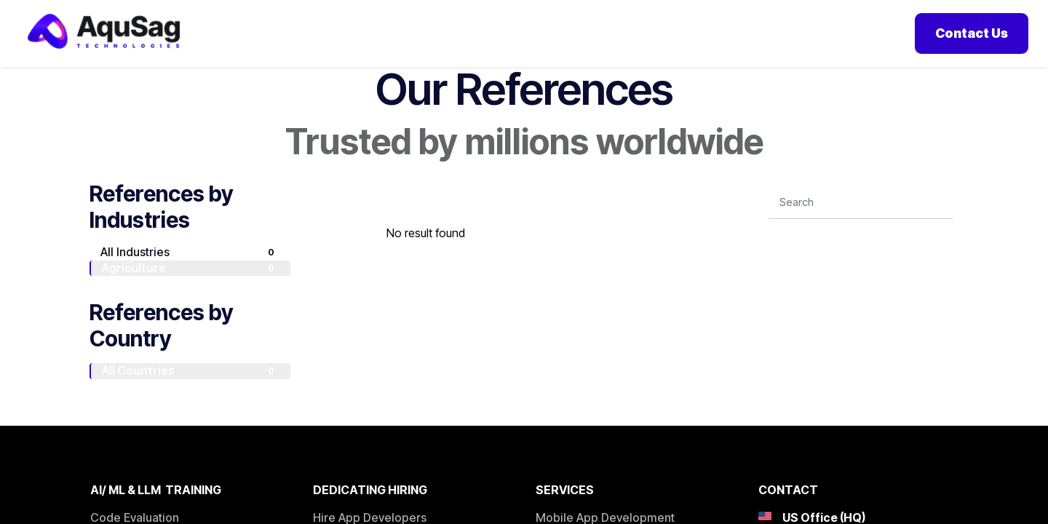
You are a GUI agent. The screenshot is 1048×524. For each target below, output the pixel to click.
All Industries (189, 269)
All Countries (190, 388)
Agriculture (190, 285)
